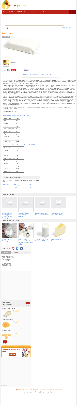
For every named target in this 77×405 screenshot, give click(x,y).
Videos (25, 11)
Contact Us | (24, 389)
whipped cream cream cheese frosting (23, 214)
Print (53, 74)
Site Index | (30, 389)
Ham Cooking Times (6, 260)
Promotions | (36, 389)
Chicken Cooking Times (7, 256)
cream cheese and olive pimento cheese (42, 214)
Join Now (68, 12)
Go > (28, 303)
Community (31, 11)
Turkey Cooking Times (7, 265)
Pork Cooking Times (6, 264)
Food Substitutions (6, 259)
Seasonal (38, 11)
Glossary (19, 11)
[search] (34, 28)
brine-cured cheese (8, 308)
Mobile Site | (18, 389)
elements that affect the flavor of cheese (42, 240)
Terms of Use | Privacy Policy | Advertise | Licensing (50, 389)
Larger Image (6, 36)
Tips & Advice (12, 11)
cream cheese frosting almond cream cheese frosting (7, 215)
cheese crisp (6, 330)
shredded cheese (7, 319)
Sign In (72, 12)
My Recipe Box (45, 11)
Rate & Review (29, 58)
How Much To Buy (6, 262)
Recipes (5, 11)
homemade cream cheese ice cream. (57, 214)
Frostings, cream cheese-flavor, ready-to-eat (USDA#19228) (19, 144)
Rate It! (7, 184)
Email (46, 74)
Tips (26, 252)
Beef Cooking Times (6, 255)
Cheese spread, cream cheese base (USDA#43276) (16, 115)
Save (26, 74)
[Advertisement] (39, 19)
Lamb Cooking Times (7, 263)
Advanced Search (66, 27)
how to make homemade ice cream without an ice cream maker (25, 241)
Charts (6, 252)
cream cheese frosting (7, 240)
